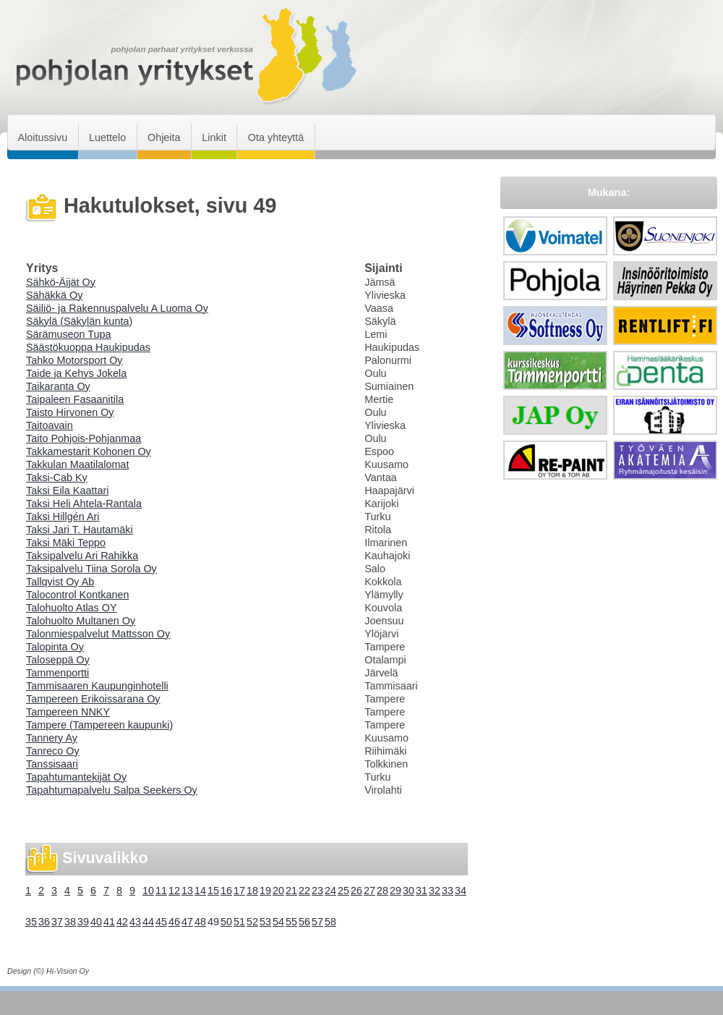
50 (226, 921)
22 (304, 890)
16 (226, 890)
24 (330, 890)
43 (135, 921)
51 (239, 921)
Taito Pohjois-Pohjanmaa (83, 438)
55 (291, 921)
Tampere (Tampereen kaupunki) (99, 725)
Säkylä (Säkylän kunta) (79, 321)
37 (57, 921)
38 (70, 921)
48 (200, 921)
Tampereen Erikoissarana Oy (93, 699)
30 (408, 890)
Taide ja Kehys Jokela (76, 373)
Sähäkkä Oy (54, 295)
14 (200, 890)
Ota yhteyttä (276, 137)
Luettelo (107, 137)
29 (395, 890)
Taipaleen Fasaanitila (75, 399)
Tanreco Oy (53, 751)
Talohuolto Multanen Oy (80, 621)
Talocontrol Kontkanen (77, 594)
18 (252, 890)
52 (252, 921)
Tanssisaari (52, 764)
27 (369, 890)
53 (265, 921)
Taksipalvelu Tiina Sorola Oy (91, 568)
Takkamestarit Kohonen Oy (88, 451)
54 (278, 921)
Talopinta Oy (55, 647)
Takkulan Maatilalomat (77, 464)
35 (31, 921)
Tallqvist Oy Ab (60, 581)
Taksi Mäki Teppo (66, 542)
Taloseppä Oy (58, 660)
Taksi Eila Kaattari (67, 490)
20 (278, 890)
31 (421, 890)
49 (213, 921)
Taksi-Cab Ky (56, 477)
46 (174, 921)
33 (447, 890)
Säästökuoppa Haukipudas (88, 347)
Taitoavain (49, 425)
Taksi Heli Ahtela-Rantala (84, 503)
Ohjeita (164, 137)
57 (317, 921)
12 (174, 890)
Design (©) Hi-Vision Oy (48, 971)
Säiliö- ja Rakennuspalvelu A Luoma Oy (117, 308)
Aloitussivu (42, 137)
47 (187, 921)
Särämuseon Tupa (68, 334)
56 (304, 921)
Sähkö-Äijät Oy (60, 282)
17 (239, 890)
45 (161, 921)
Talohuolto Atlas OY (71, 607)
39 (83, 921)
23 (317, 890)
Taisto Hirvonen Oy (70, 412)
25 (343, 890)
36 (44, 921)
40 (96, 921)
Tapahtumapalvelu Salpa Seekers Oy (111, 790)
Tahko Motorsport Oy (74, 360)
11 (161, 890)
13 (187, 890)
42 (122, 921)
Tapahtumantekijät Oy (76, 777)
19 (265, 890)
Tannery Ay (51, 738)
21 (291, 890)
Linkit (214, 137)
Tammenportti (57, 673)
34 (460, 890)
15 (213, 890)
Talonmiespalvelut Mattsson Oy (98, 634)
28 (382, 890)
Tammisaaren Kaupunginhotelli (97, 686)
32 (434, 890)
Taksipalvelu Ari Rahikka (82, 555)
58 (330, 921)
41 (109, 921)
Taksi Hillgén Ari (63, 516)
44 (148, 921)
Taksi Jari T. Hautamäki (79, 529)
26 (356, 890)
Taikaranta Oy (58, 386)
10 (148, 890)
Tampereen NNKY (68, 712)
